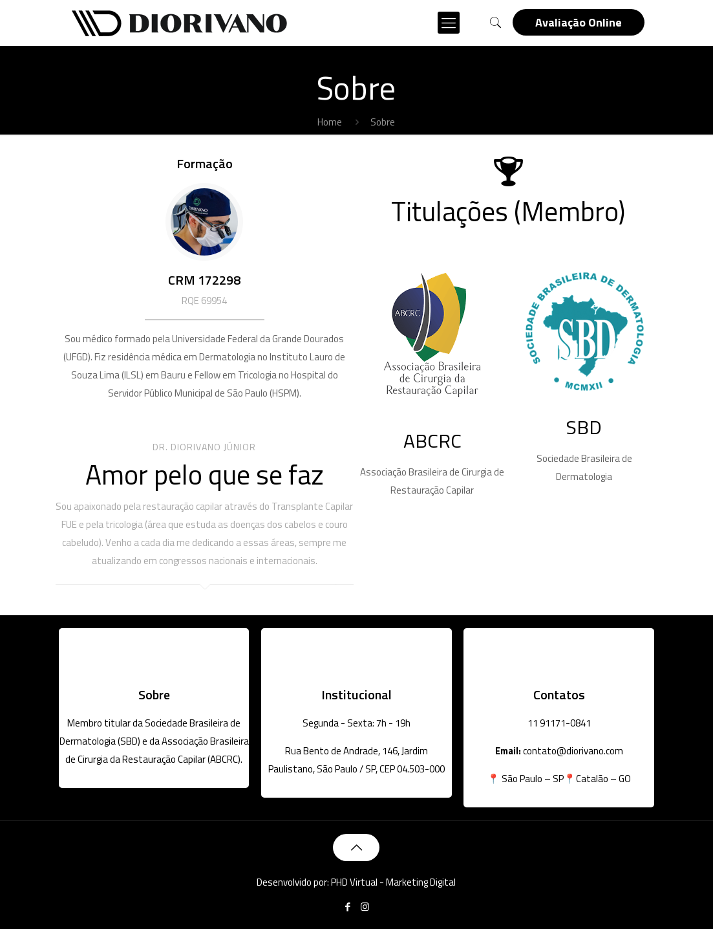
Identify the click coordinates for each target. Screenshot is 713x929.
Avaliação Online (578, 22)
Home (329, 122)
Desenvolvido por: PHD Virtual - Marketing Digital (356, 882)
